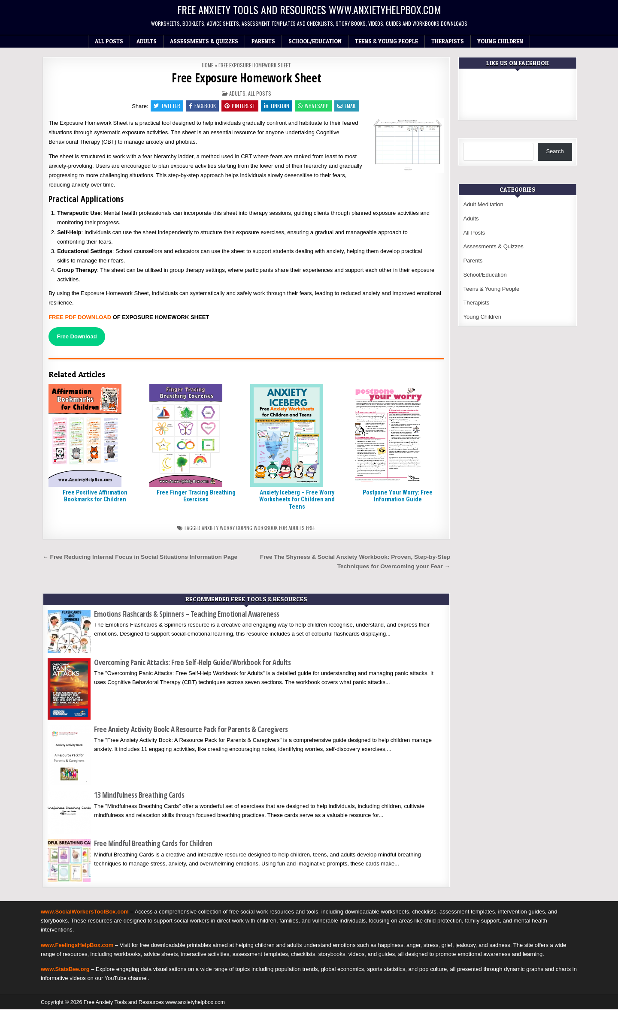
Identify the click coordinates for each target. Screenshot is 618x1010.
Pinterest (239, 106)
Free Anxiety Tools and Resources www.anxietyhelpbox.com (309, 9)
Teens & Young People (386, 41)
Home (207, 65)
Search (554, 151)
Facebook (201, 106)
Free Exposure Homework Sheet (246, 77)
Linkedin (277, 106)
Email (348, 106)
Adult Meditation (483, 204)
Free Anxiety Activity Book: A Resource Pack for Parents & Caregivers (191, 730)
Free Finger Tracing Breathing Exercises (196, 497)
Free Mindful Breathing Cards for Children (153, 845)
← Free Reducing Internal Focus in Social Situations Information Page (139, 558)
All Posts (109, 41)
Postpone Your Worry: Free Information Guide (398, 497)
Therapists (447, 41)
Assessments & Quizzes (204, 41)
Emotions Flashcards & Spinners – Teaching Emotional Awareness (186, 615)
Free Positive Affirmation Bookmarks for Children (95, 497)
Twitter (164, 106)
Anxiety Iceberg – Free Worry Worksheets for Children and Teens (297, 500)
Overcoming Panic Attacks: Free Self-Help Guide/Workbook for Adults (192, 663)
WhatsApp (314, 106)
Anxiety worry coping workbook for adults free (258, 528)
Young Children (500, 41)
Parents (263, 41)
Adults (146, 41)
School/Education (315, 41)
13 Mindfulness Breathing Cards (139, 796)
